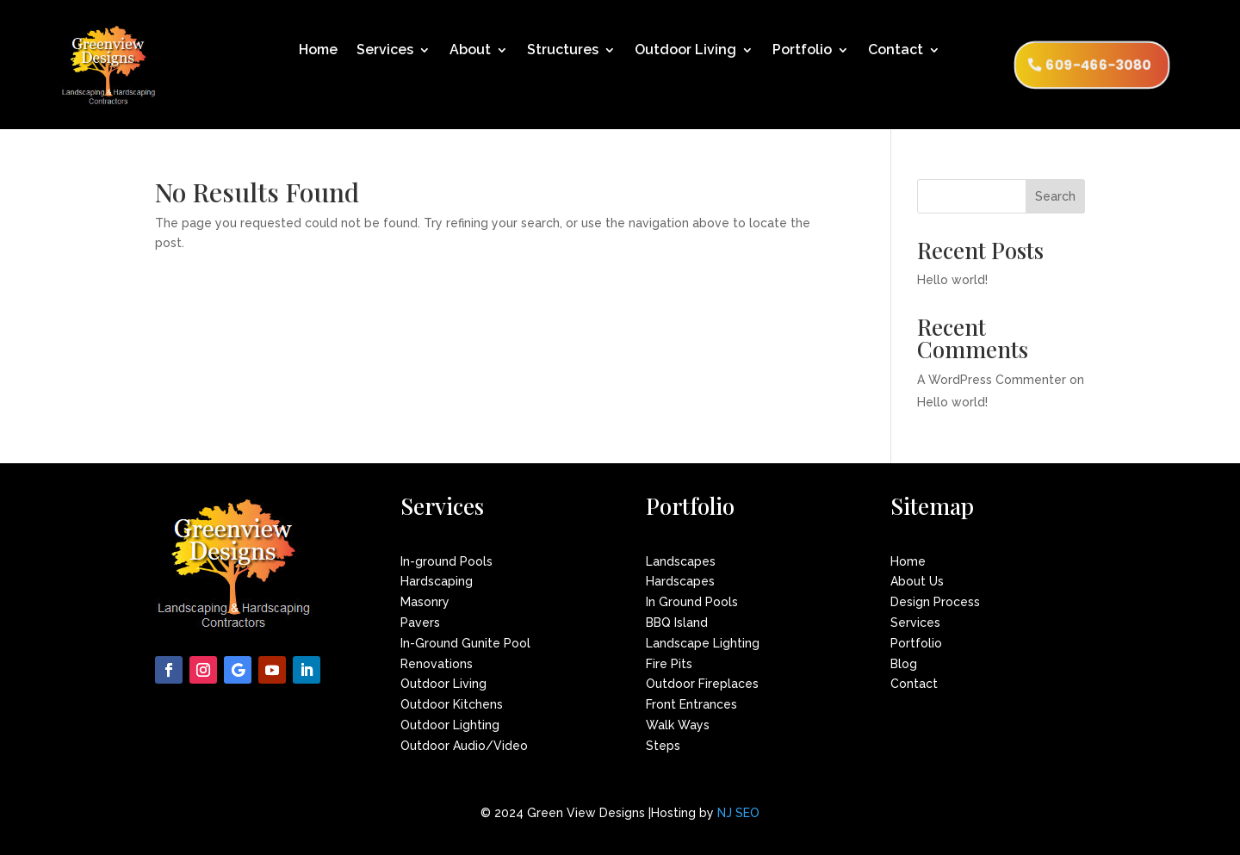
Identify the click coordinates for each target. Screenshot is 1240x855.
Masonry (425, 602)
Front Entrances (691, 704)
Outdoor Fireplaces (702, 684)
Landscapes (681, 561)
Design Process (935, 602)
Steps (663, 746)
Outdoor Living (685, 51)
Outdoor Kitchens (451, 704)
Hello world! (952, 280)
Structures (562, 51)
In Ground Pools (692, 602)
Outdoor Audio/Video (464, 746)
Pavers (420, 622)
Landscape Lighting (703, 643)
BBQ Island (677, 622)
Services (384, 51)
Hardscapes (680, 581)
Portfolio (802, 51)
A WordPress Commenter (991, 380)
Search (1055, 196)
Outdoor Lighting (449, 725)
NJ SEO (738, 813)
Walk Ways (678, 725)
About (470, 51)
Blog (903, 664)
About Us (917, 581)
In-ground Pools (446, 561)
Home (318, 51)
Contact (895, 51)
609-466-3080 (1099, 65)
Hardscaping (436, 581)
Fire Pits (669, 664)
